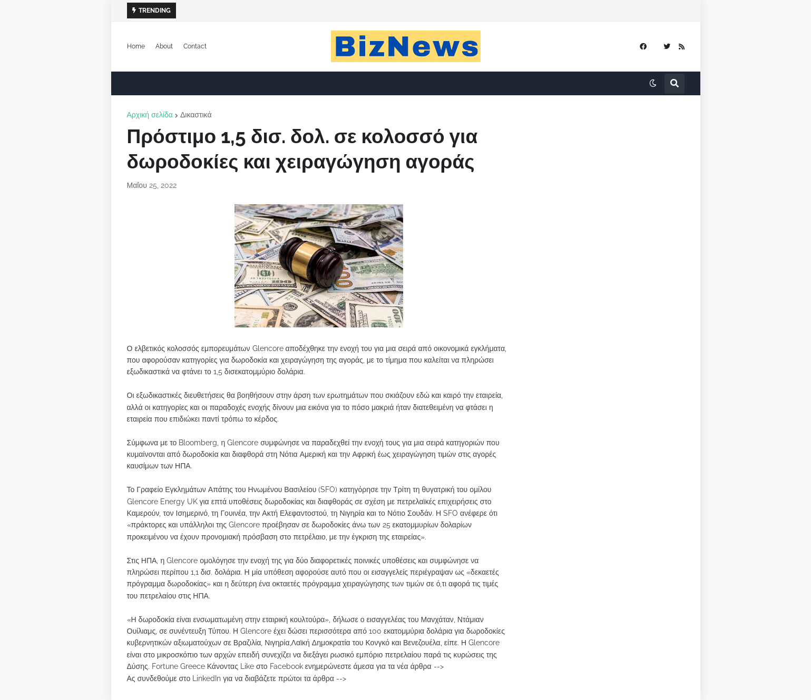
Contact (195, 46)
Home (136, 46)
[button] (653, 84)
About (164, 46)
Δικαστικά (196, 114)
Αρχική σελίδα (150, 114)
